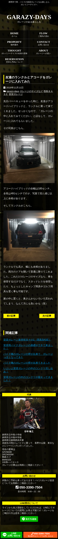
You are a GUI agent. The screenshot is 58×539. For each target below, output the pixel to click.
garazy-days (12, 91)
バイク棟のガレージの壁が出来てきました (26, 362)
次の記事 (47, 316)
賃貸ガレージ (16, 94)
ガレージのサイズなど (31, 91)
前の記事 (11, 316)
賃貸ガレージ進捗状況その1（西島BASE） (27, 339)
